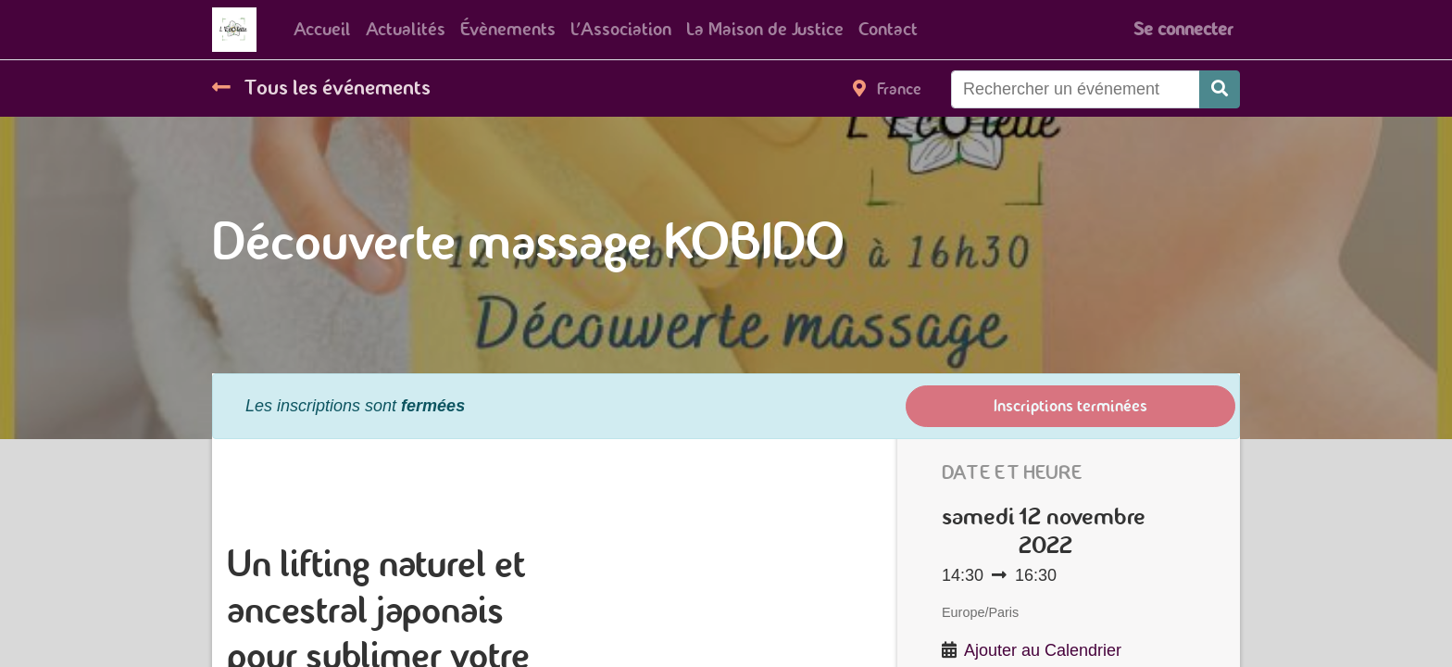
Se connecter (1183, 29)
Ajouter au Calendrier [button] (1042, 650)
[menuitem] (322, 29)
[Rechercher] (1219, 89)
